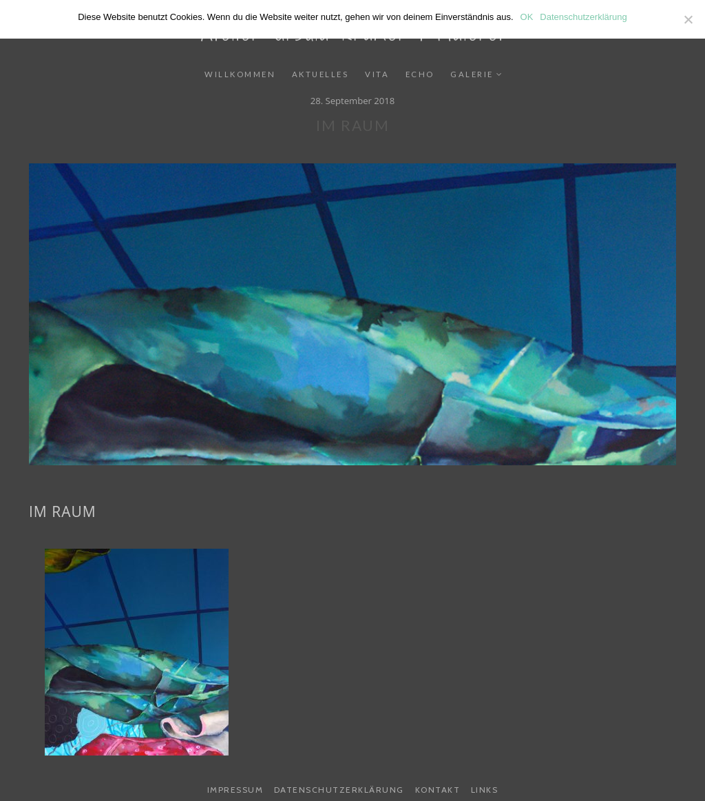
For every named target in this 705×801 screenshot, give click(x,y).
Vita (377, 74)
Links (484, 789)
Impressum (235, 789)
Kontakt (438, 789)
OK (527, 17)
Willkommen (239, 74)
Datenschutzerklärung (339, 789)
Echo (420, 74)
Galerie (472, 74)
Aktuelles (320, 74)
